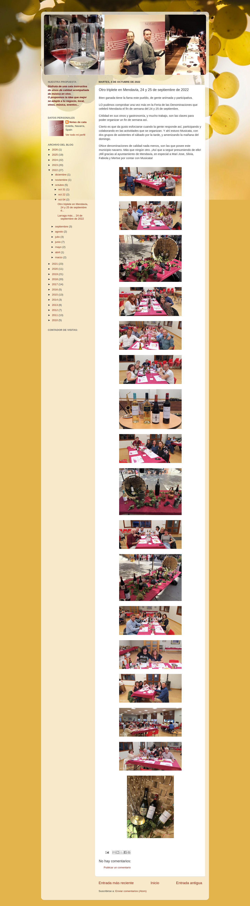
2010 (55, 320)
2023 (55, 165)
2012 (55, 310)
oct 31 (62, 189)
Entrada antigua (189, 883)
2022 (55, 170)
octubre (60, 184)
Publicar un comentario (117, 867)
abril (58, 252)
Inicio (155, 883)
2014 (55, 299)
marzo (59, 257)
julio (58, 236)
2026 (55, 149)
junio (58, 241)
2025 (55, 154)
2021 (55, 263)
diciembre (61, 174)
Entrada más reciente (116, 883)
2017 (55, 284)
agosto (59, 231)
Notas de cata (78, 122)
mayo (58, 247)
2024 (55, 159)
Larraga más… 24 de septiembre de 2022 (71, 217)
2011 (55, 315)
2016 (55, 289)
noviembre (61, 179)
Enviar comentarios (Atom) (131, 891)
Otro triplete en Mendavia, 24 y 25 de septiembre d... (73, 207)
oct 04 (62, 199)
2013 (55, 304)
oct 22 (62, 194)
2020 (55, 268)
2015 (55, 294)
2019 (55, 274)
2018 (55, 279)
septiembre (62, 226)
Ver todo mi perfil (75, 134)
